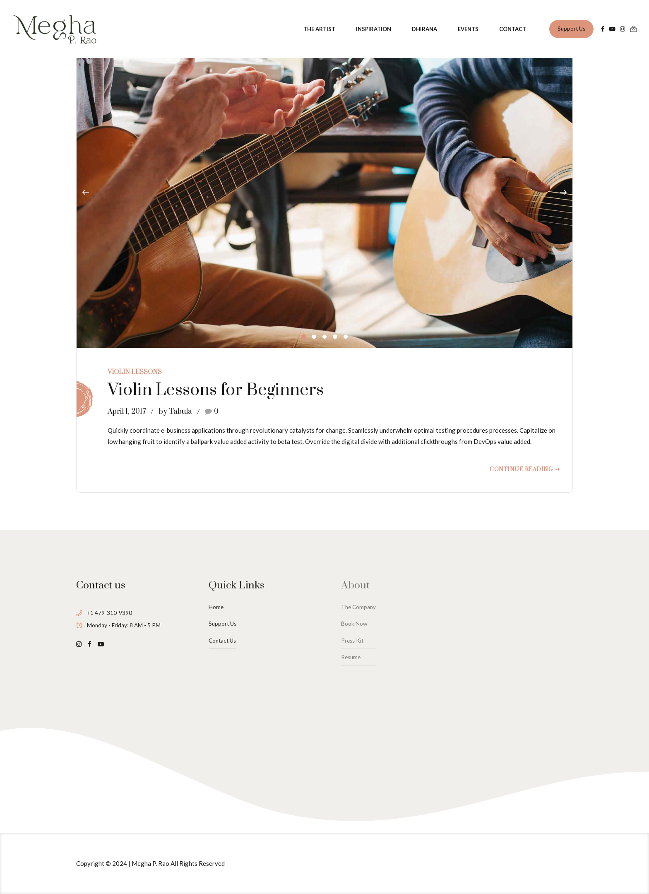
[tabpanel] (324, 193)
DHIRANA (424, 29)
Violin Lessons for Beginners (216, 390)
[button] (86, 192)
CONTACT (512, 29)
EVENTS (468, 29)
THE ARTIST (319, 29)
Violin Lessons (135, 372)
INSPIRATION (373, 29)
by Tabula (175, 411)
